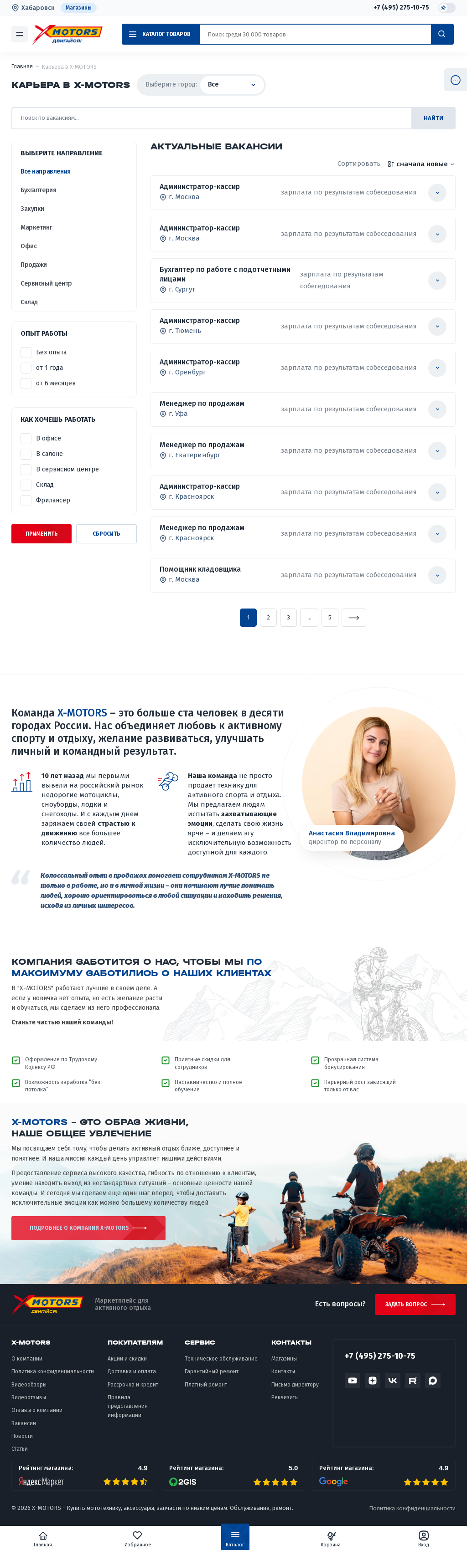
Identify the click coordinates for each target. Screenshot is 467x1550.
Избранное (141, 1539)
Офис (28, 246)
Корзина (327, 1539)
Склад (29, 302)
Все (232, 84)
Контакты (283, 1377)
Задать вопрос (405, 1309)
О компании (26, 1364)
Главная (51, 1539)
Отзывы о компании (36, 1415)
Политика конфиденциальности (52, 1377)
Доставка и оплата (132, 1377)
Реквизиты (285, 1402)
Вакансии (23, 1428)
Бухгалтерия (38, 190)
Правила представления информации (128, 1411)
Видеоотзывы (28, 1402)
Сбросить (106, 534)
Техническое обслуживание (221, 1364)
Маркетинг (36, 227)
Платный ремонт (206, 1389)
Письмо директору (295, 1389)
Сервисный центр (46, 283)
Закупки (32, 209)
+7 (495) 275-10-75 (401, 7)
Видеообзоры (29, 1389)
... (309, 617)
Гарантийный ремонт (212, 1377)
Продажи (34, 265)
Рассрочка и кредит (133, 1389)
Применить (42, 534)
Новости (22, 1441)
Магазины (79, 8)
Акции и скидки (127, 1364)
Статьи (19, 1454)
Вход (416, 1539)
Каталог (235, 1541)
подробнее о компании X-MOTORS (65, 1230)
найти (433, 118)
